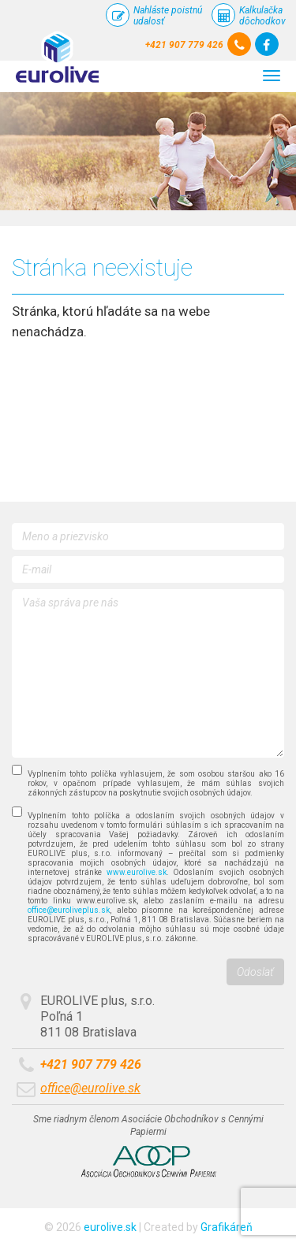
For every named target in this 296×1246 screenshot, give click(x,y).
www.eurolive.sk (137, 872)
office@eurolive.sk (90, 1088)
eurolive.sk (110, 1227)
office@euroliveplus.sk (69, 910)
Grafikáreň (226, 1227)
